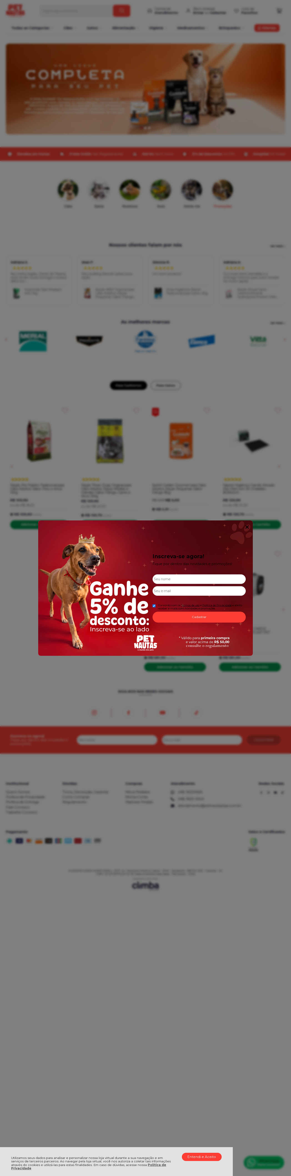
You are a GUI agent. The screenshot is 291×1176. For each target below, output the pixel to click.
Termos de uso (190, 605)
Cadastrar (199, 617)
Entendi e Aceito (201, 1157)
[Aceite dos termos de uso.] (154, 605)
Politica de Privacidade (217, 605)
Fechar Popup (247, 527)
